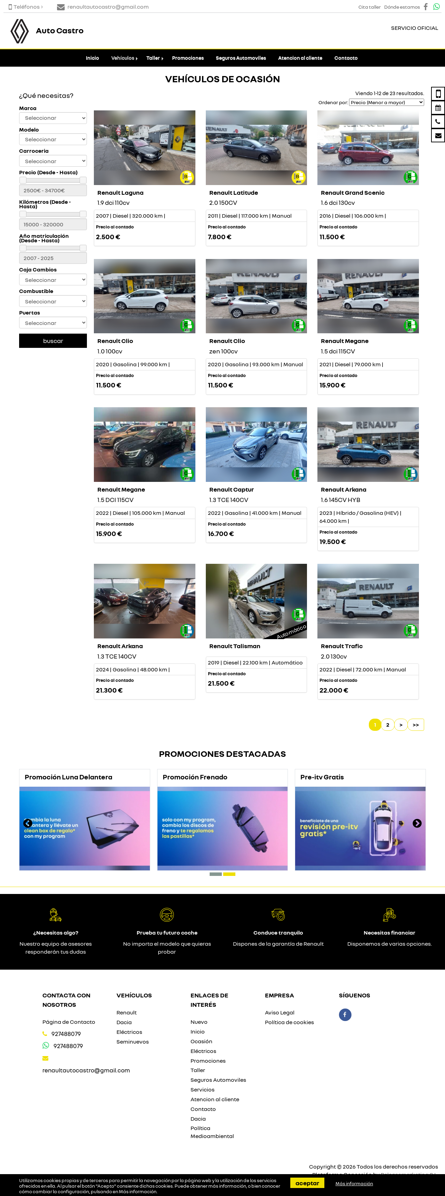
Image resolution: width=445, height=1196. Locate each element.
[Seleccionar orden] (386, 102)
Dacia (124, 1022)
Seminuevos (132, 1041)
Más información (137, 1191)
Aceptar (307, 1183)
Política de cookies (289, 1022)
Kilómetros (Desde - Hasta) (45, 204)
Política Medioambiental (212, 1131)
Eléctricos (129, 1031)
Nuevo (199, 1021)
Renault (126, 1012)
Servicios (203, 1089)
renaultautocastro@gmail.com (86, 1070)
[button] (215, 874)
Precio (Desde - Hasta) (48, 172)
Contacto (346, 58)
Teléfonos (24, 6)
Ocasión (201, 1041)
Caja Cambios (38, 269)
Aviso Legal (279, 1012)
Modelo (29, 129)
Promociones (188, 58)
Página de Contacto (68, 1021)
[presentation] (28, 824)
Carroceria (34, 151)
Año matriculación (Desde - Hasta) (44, 238)
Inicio (92, 58)
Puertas (29, 312)
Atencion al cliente (300, 58)
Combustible (36, 291)
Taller (153, 58)
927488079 (66, 1033)
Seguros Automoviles (241, 58)
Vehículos (122, 58)
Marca (28, 108)
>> (416, 724)
